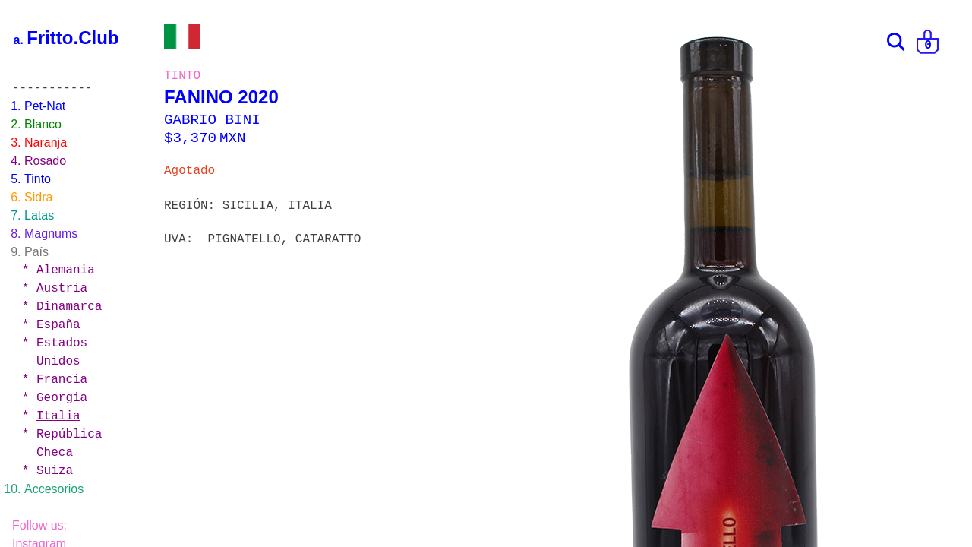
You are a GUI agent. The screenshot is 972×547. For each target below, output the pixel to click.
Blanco (43, 124)
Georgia (61, 398)
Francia (61, 380)
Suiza (54, 471)
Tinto (37, 178)
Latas (39, 215)
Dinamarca (69, 307)
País (36, 251)
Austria (61, 289)
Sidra (38, 197)
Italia (58, 416)
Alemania (65, 270)
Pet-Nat (44, 106)
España (58, 325)
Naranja (45, 142)
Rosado (45, 160)
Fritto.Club (72, 37)
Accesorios (54, 488)
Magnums (50, 233)
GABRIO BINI (212, 120)
